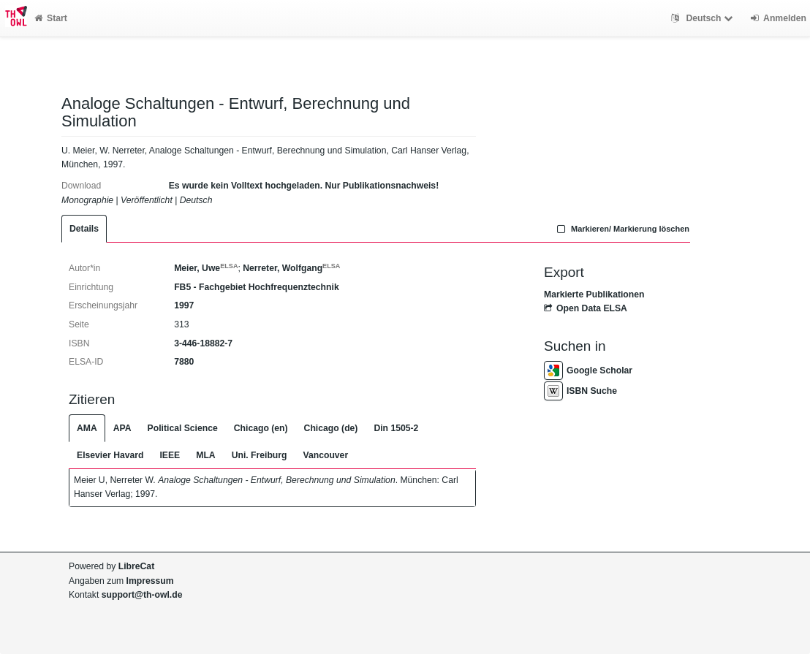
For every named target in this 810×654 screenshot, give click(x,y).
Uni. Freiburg (259, 455)
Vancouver (326, 455)
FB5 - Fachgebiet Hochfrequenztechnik (256, 287)
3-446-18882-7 (203, 343)
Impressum (150, 581)
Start (50, 18)
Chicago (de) (331, 428)
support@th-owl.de (142, 595)
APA (122, 428)
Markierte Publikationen (594, 294)
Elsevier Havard (110, 455)
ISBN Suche (580, 391)
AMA (87, 428)
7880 (184, 362)
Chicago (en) (261, 428)
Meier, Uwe (206, 268)
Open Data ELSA (585, 308)
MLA (205, 455)
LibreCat (136, 566)
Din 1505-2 (396, 428)
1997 (184, 305)
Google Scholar (588, 370)
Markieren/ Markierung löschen (621, 228)
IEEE (169, 455)
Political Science (183, 428)
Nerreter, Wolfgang (291, 268)
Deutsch (703, 18)
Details (84, 229)
